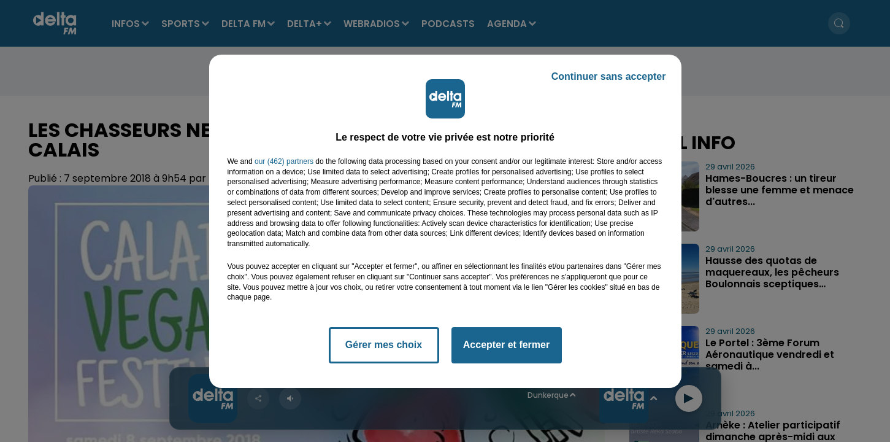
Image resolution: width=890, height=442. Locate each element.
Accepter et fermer (506, 344)
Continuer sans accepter (608, 76)
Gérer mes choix (383, 344)
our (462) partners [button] (284, 161)
